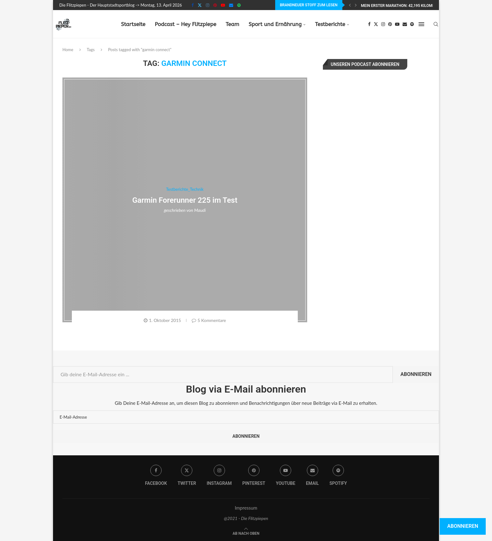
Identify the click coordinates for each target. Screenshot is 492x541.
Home (67, 49)
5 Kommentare (209, 320)
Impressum (246, 508)
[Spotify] (239, 5)
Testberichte (330, 24)
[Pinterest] (215, 5)
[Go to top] (246, 533)
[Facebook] (192, 5)
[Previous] (349, 5)
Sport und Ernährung (275, 24)
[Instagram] (207, 5)
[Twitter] (200, 5)
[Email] (231, 5)
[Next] (355, 5)
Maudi (200, 210)
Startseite (133, 24)
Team (232, 24)
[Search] (436, 24)
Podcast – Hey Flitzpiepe (185, 24)
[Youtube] (223, 5)
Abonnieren (415, 374)
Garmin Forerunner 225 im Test (184, 200)
